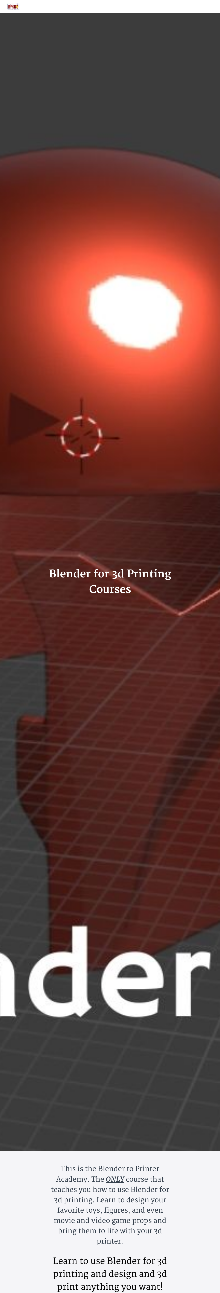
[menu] (199, 6)
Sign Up (207, 6)
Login (193, 6)
